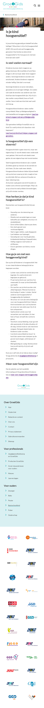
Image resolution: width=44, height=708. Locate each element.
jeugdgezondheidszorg (28, 356)
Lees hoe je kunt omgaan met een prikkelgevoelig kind (22, 117)
